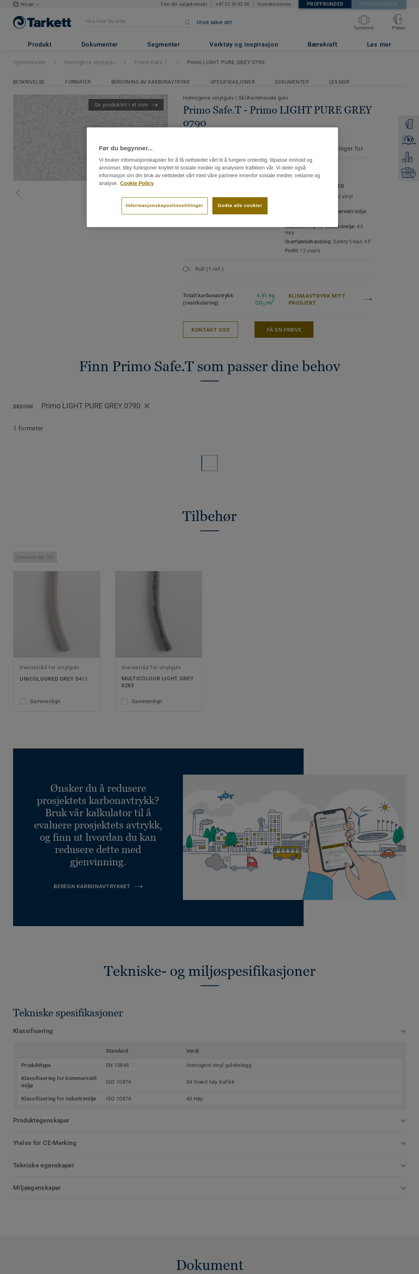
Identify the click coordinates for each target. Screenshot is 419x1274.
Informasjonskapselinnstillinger (164, 205)
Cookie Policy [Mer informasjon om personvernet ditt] (136, 183)
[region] (212, 177)
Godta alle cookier (240, 205)
